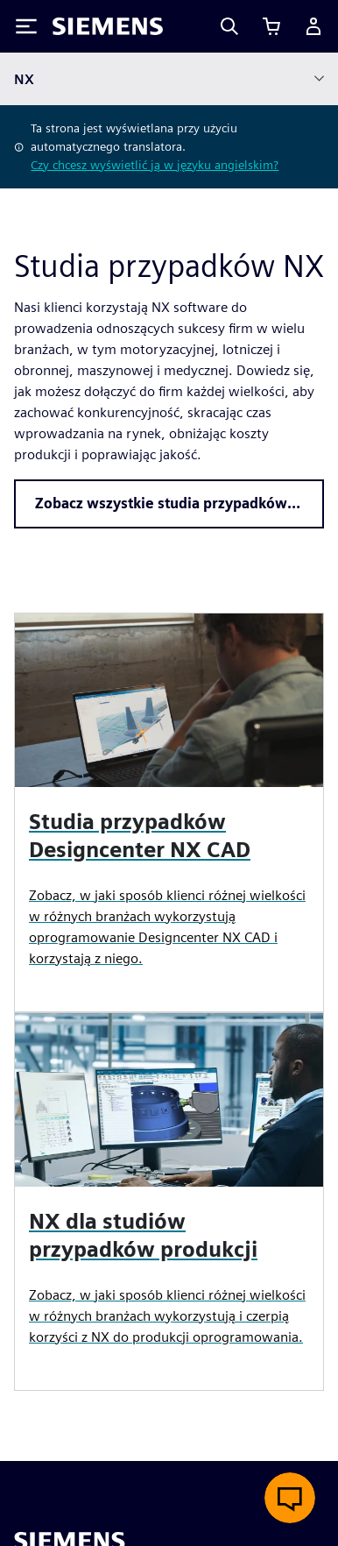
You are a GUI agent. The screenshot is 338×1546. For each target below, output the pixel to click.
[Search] (229, 26)
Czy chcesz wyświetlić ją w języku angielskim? (154, 165)
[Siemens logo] (108, 26)
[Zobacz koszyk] (271, 26)
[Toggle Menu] (26, 26)
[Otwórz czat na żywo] (290, 1498)
